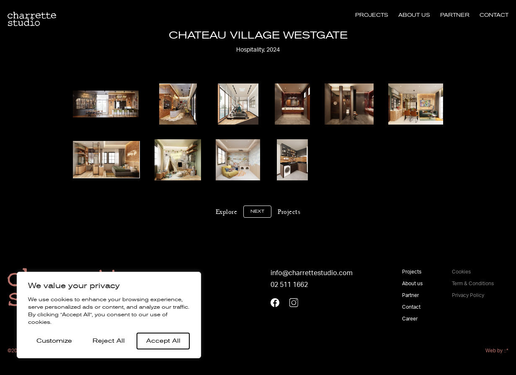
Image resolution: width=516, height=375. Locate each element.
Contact (494, 15)
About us (414, 15)
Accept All (163, 340)
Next (257, 211)
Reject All (109, 340)
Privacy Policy (468, 295)
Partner (455, 15)
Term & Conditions (473, 283)
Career (410, 318)
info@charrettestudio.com (312, 273)
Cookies (461, 271)
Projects (371, 15)
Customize (54, 340)
